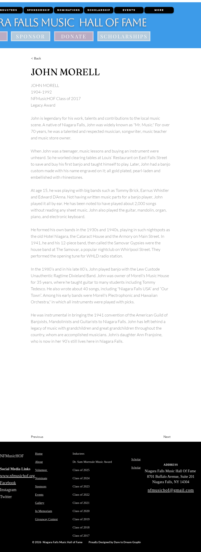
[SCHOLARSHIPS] (123, 36)
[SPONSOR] (30, 36)
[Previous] (44, 437)
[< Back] (44, 58)
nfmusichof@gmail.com (171, 490)
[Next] (160, 437)
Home (39, 453)
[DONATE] (74, 36)
